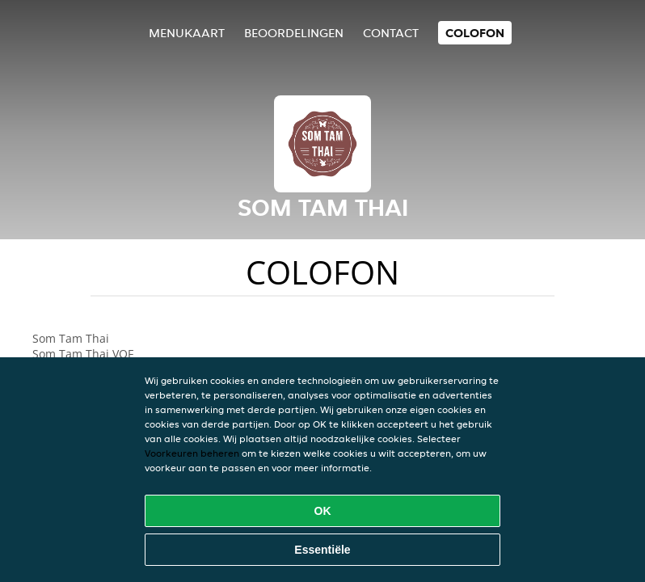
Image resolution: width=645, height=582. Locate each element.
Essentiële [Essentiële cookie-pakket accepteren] (322, 549)
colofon (474, 32)
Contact (391, 32)
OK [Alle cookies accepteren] (322, 510)
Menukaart (187, 32)
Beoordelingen (294, 32)
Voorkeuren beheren (192, 453)
